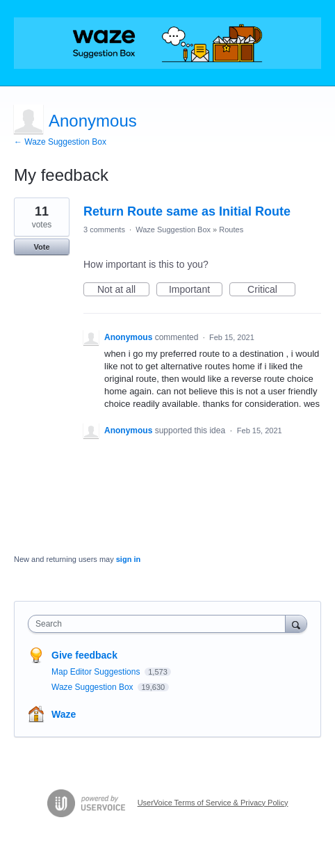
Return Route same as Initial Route (187, 211)
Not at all (123, 290)
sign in (128, 559)
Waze (63, 714)
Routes (231, 229)
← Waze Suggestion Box (60, 142)
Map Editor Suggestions (96, 672)
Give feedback (84, 655)
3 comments (104, 229)
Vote (41, 247)
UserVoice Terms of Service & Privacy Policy (213, 802)
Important (195, 290)
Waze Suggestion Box (173, 229)
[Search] (296, 623)
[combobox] (160, 624)
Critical (271, 290)
